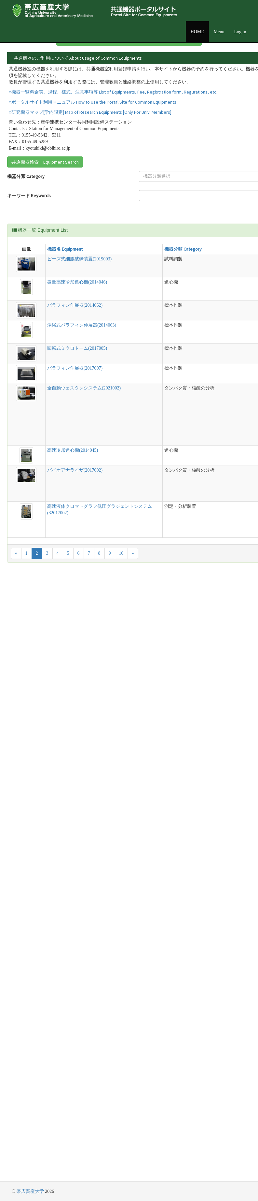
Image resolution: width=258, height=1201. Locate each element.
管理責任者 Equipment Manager (137, 251)
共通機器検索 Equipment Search (45, 214)
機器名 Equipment (39, 314)
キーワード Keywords (18, 251)
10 (121, 1159)
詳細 (222, 76)
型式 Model (113, 314)
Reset (124, 279)
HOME (197, 31)
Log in (240, 31)
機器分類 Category (16, 231)
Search (125, 268)
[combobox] (78, 228)
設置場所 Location (133, 228)
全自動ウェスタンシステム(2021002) (38, 639)
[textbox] (76, 228)
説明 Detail (139, 314)
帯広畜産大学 (30, 1191)
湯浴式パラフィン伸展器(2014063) (38, 504)
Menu (219, 31)
